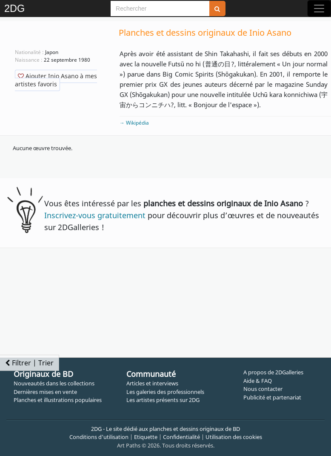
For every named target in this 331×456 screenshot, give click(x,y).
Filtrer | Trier (29, 363)
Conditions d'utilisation (98, 437)
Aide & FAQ (257, 381)
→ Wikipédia (134, 122)
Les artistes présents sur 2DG (163, 400)
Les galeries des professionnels (165, 392)
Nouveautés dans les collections (54, 383)
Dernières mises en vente (45, 392)
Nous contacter (262, 389)
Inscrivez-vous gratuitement (95, 215)
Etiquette (145, 437)
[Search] (160, 8)
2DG (14, 8)
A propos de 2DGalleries (273, 372)
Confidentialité (181, 437)
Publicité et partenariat (272, 397)
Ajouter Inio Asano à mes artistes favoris (56, 80)
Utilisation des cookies (233, 437)
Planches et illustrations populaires (58, 400)
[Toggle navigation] (319, 8)
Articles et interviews (152, 383)
